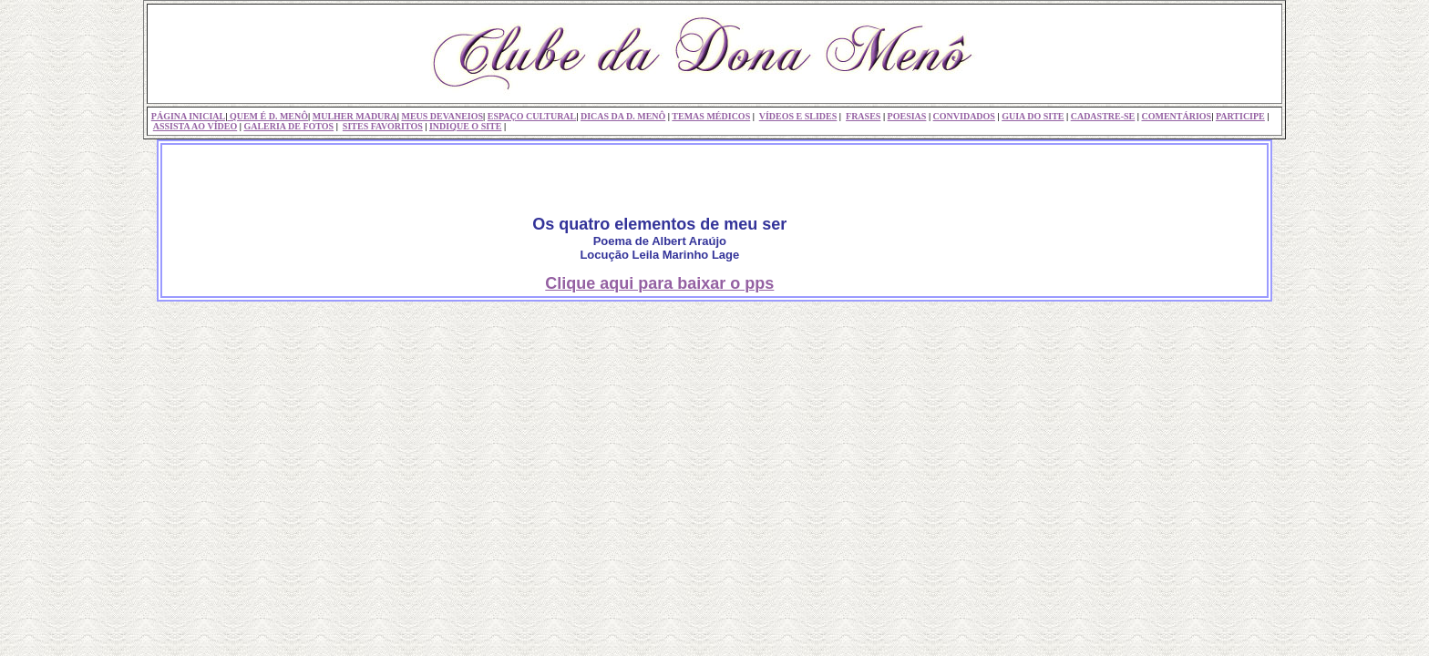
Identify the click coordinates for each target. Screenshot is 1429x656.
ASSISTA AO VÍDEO (195, 126)
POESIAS (907, 116)
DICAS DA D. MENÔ (623, 116)
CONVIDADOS (964, 116)
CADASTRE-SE (1103, 116)
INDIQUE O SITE (465, 126)
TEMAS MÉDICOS (711, 116)
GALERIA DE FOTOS (288, 126)
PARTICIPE (1240, 116)
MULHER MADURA (355, 116)
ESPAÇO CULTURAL (532, 116)
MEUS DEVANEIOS (442, 116)
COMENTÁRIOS (1176, 116)
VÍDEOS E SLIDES (798, 116)
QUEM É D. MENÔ (267, 116)
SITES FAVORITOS (383, 126)
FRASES (863, 116)
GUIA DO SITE (1033, 116)
